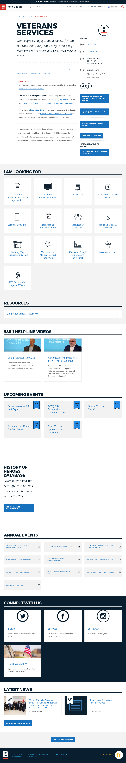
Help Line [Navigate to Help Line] (44, 69)
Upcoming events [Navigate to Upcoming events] (56, 69)
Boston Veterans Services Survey (94, 124)
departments (27, 16)
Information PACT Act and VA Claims (93, 112)
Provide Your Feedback (63, 740)
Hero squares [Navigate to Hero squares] (69, 69)
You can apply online (59, 99)
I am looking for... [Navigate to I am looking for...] (23, 69)
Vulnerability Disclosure (39, 754)
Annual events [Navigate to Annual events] (22, 73)
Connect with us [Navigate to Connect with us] (34, 73)
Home (18, 16)
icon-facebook (89, 86)
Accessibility (18, 756)
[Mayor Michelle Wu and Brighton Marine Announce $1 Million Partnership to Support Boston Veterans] (33, 705)
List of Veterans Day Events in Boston (94, 152)
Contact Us (32, 756)
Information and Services (72, 7)
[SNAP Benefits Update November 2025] (93, 705)
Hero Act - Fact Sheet (92, 136)
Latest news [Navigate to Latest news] (47, 73)
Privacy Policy (18, 754)
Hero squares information (13, 508)
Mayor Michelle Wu (35, 7)
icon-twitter (83, 86)
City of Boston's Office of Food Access (56, 114)
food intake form (37, 110)
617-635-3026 (92, 44)
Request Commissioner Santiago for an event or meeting (93, 98)
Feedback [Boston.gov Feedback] (102, 7)
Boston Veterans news (18, 723)
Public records (61, 754)
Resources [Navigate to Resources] (35, 69)
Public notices (90, 7)
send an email (93, 51)
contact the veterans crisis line (31, 89)
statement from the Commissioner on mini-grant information (49, 103)
